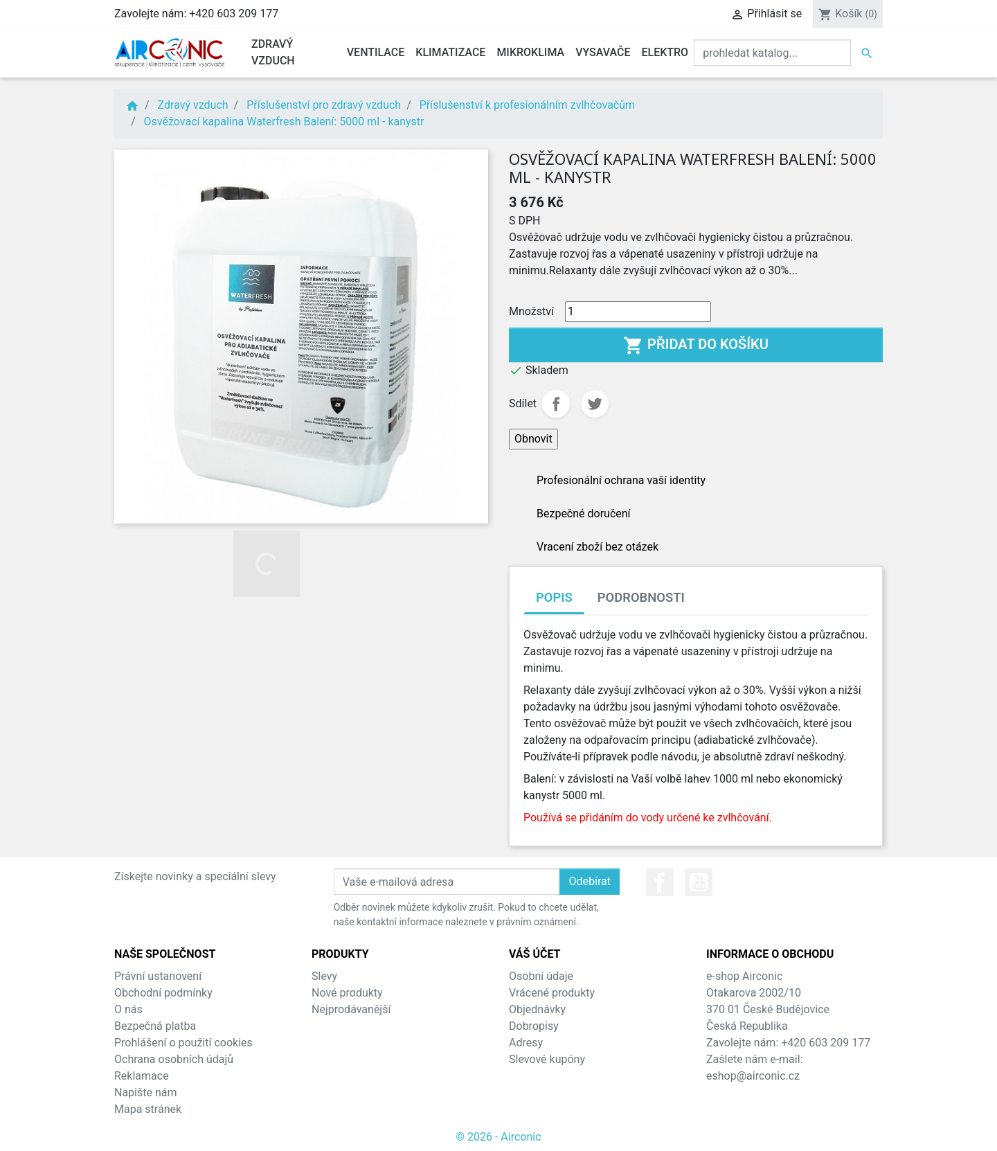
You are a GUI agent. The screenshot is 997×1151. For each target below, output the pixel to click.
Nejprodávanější (351, 1009)
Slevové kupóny (547, 1059)
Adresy (526, 1042)
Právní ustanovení (157, 976)
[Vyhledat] (772, 52)
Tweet (595, 404)
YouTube (698, 882)
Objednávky (537, 1009)
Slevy (324, 976)
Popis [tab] (554, 597)
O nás (128, 1009)
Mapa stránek (147, 1109)
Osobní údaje (541, 976)
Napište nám (145, 1092)
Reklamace (141, 1075)
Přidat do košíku (696, 345)
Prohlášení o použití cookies (183, 1042)
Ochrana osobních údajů (173, 1059)
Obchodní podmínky (163, 992)
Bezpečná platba (155, 1026)
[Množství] (638, 311)
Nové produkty (347, 992)
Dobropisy (534, 1026)
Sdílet (556, 404)
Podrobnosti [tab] (641, 597)
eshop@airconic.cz (753, 1075)
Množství (531, 311)
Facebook (660, 882)
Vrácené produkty (552, 992)
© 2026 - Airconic (498, 1136)
